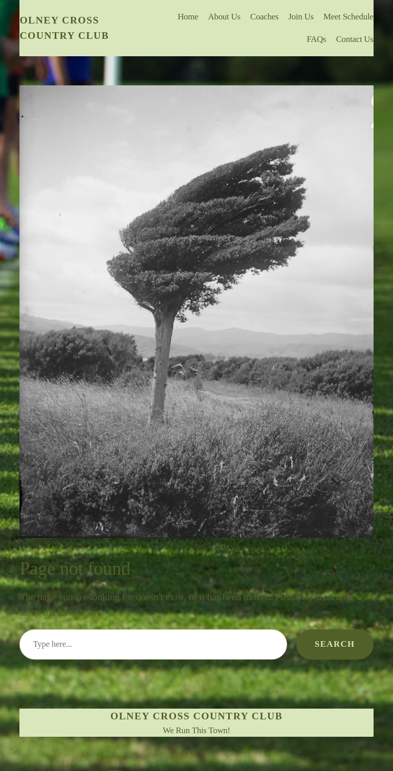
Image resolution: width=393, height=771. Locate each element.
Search (335, 644)
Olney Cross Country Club (196, 715)
